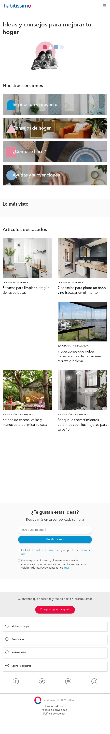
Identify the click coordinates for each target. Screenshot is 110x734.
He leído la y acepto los (54, 552)
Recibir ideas (55, 539)
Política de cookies (54, 714)
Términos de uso (54, 706)
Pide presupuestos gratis (55, 609)
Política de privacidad (54, 710)
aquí (66, 568)
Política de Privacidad (47, 550)
